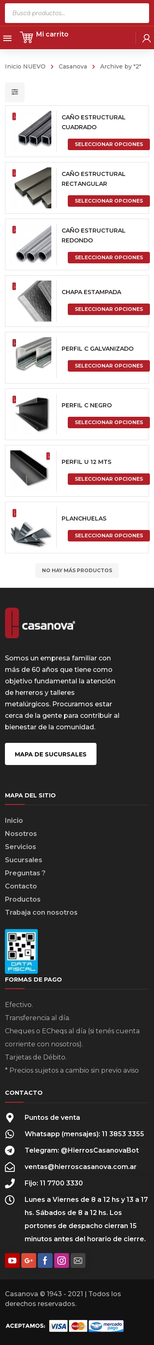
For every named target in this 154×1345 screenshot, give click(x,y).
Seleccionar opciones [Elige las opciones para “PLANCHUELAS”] (109, 535)
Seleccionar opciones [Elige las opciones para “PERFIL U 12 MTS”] (109, 479)
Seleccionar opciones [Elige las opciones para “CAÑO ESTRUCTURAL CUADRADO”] (109, 144)
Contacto (21, 886)
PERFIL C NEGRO (87, 405)
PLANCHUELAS (84, 518)
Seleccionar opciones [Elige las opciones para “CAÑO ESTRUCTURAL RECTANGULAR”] (109, 201)
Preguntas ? (25, 873)
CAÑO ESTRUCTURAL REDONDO (94, 235)
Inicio (14, 820)
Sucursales (23, 860)
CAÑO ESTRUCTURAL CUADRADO (94, 122)
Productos (23, 899)
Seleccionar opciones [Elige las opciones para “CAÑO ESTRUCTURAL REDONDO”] (109, 257)
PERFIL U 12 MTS (86, 462)
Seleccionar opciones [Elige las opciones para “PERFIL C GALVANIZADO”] (109, 366)
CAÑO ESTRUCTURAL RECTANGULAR (94, 178)
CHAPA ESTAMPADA (91, 292)
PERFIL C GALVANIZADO (97, 348)
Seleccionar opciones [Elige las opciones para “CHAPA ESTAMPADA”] (109, 309)
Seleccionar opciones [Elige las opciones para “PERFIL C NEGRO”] (109, 422)
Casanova (73, 66)
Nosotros (21, 834)
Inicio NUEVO (25, 66)
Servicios (20, 847)
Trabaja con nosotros (41, 912)
